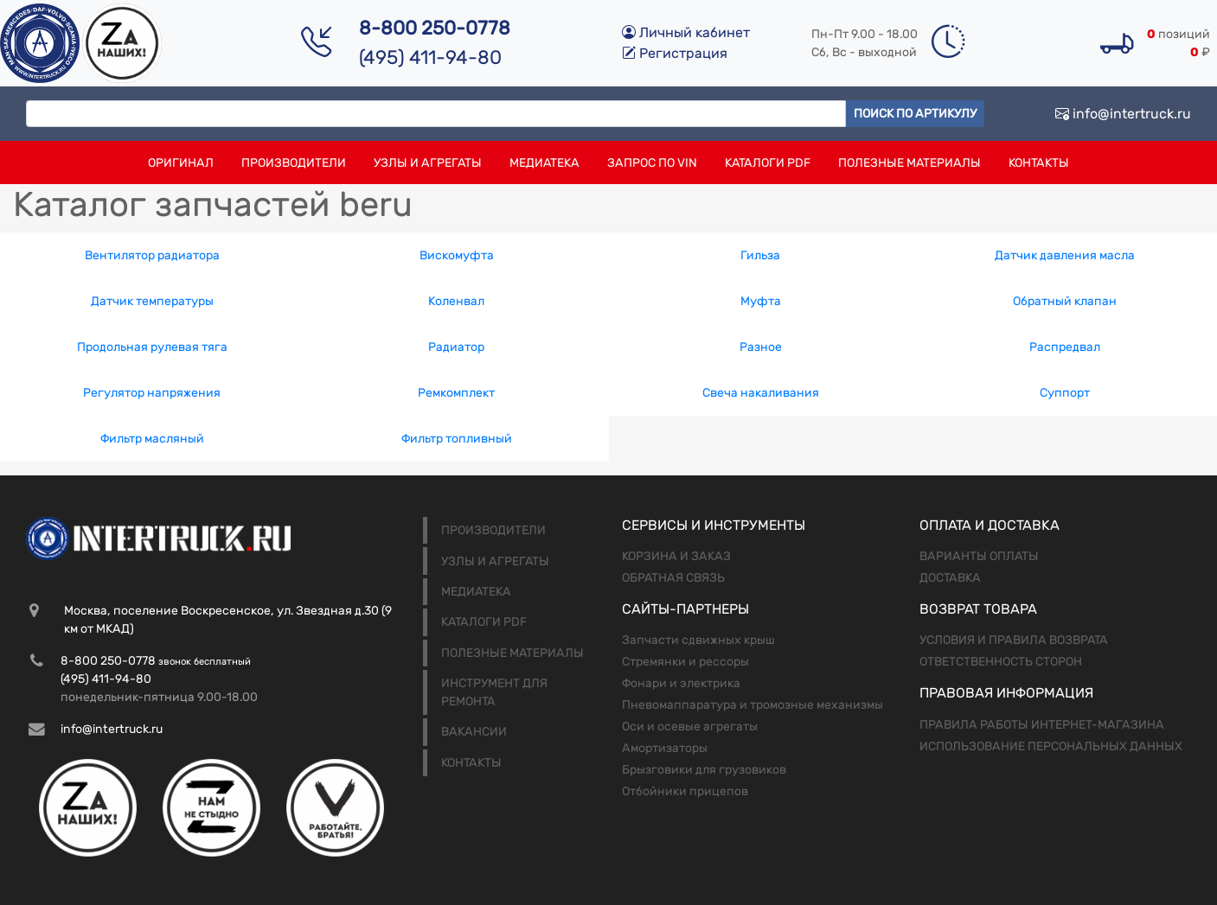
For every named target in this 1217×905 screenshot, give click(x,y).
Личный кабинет (686, 32)
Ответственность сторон (1000, 661)
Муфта (760, 301)
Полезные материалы (909, 163)
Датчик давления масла (1065, 255)
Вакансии (474, 731)
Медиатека (544, 163)
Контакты (1039, 163)
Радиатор (456, 347)
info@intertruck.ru (1123, 113)
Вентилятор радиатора (152, 255)
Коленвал (456, 301)
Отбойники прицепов (685, 791)
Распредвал (1064, 347)
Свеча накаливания (760, 393)
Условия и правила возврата (1013, 640)
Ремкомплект (456, 393)
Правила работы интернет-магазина (1041, 724)
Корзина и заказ (676, 556)
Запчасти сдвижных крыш (698, 640)
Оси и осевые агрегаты (690, 726)
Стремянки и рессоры (685, 661)
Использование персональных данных (1050, 746)
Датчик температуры (152, 301)
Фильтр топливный (456, 438)
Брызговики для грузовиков (704, 769)
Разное (761, 347)
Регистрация (674, 53)
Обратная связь (673, 577)
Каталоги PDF (767, 163)
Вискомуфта (457, 255)
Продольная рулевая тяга (152, 347)
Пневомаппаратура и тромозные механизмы (752, 705)
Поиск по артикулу (915, 113)
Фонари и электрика (681, 683)
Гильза (760, 255)
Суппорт (1065, 393)
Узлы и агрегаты (428, 163)
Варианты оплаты (979, 556)
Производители (293, 163)
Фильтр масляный (152, 438)
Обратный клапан (1065, 301)
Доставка (950, 577)
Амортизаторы (665, 748)
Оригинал (181, 163)
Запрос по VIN (652, 163)
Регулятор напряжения (152, 393)
